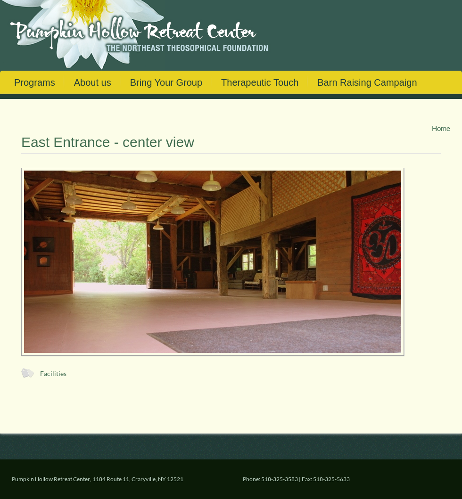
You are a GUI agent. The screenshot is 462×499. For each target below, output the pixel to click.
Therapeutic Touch (259, 82)
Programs (34, 82)
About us (92, 82)
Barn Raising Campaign (367, 82)
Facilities (53, 373)
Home (441, 128)
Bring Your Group (166, 82)
